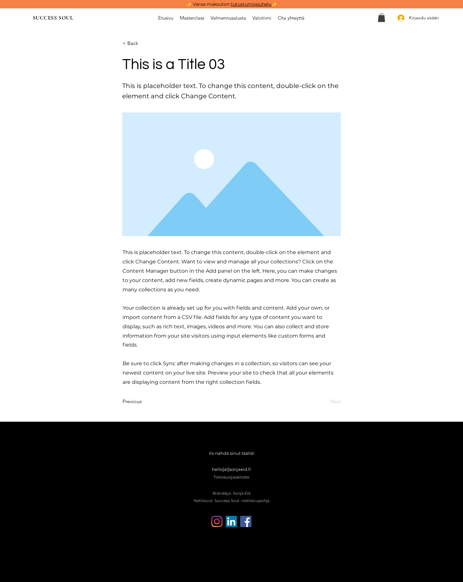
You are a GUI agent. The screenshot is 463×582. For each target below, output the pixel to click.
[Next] (325, 401)
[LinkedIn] (231, 521)
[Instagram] (216, 521)
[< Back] (144, 43)
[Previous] (144, 401)
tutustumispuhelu (251, 4)
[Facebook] (245, 521)
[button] (381, 17)
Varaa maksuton (212, 4)
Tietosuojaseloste (231, 477)
